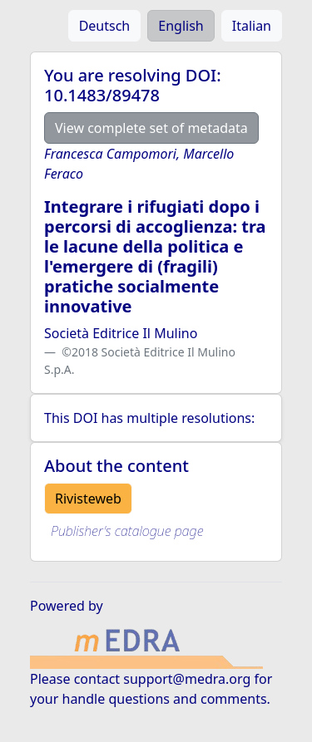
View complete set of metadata (151, 128)
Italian (251, 26)
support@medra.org (186, 679)
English (180, 26)
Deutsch (105, 26)
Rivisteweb (88, 498)
